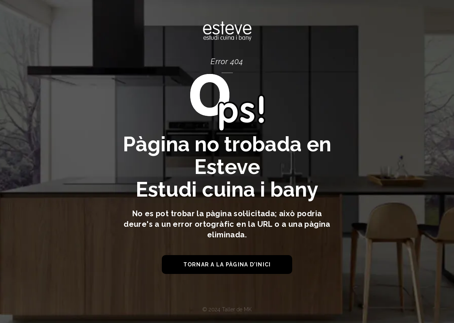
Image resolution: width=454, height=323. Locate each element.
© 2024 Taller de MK (227, 309)
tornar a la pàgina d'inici (227, 264)
